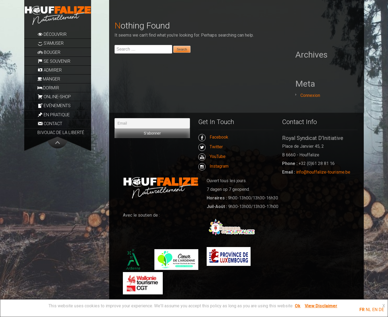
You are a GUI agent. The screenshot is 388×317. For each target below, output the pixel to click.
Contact (49, 123)
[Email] (152, 123)
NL (368, 309)
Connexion (310, 95)
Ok (297, 305)
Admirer (49, 70)
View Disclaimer (321, 305)
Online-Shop (54, 96)
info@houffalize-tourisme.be (323, 172)
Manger (48, 79)
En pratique (53, 114)
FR (362, 309)
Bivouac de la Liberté (60, 132)
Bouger (48, 52)
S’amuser (50, 43)
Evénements (54, 105)
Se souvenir (53, 61)
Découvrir (52, 34)
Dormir (48, 87)
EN (374, 309)
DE (381, 309)
